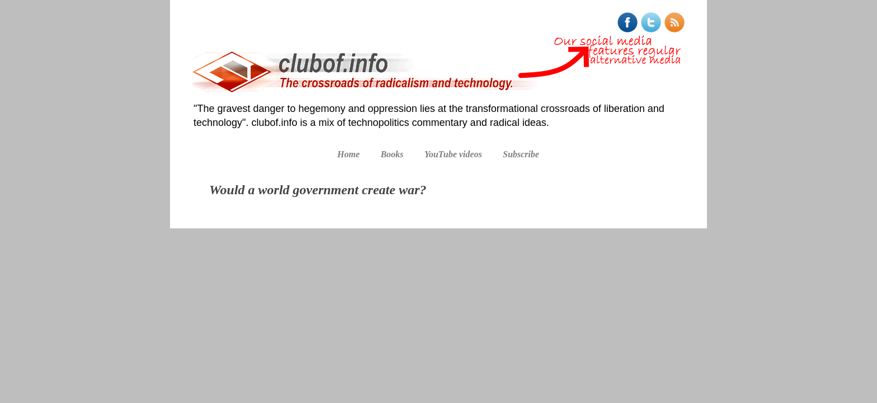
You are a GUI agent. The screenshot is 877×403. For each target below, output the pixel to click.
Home (348, 154)
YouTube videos (453, 154)
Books (391, 154)
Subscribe (521, 154)
